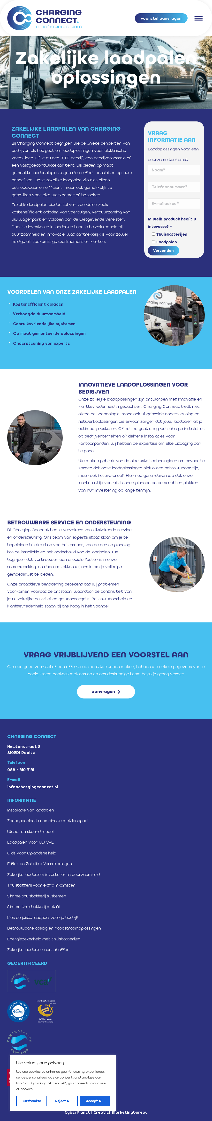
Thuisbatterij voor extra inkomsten (41, 885)
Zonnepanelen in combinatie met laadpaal (47, 820)
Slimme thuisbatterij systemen (36, 896)
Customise (32, 1101)
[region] (63, 1083)
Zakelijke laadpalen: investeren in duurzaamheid (53, 874)
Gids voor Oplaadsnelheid (31, 853)
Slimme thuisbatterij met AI (33, 906)
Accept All (94, 1101)
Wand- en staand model (30, 831)
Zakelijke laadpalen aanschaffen (38, 949)
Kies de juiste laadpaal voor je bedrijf (42, 917)
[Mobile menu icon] (198, 18)
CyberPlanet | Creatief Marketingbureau (106, 1112)
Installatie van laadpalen (30, 810)
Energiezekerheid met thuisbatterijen (43, 939)
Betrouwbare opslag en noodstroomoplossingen (54, 928)
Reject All (63, 1101)
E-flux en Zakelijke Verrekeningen (39, 863)
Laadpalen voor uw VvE (30, 842)
